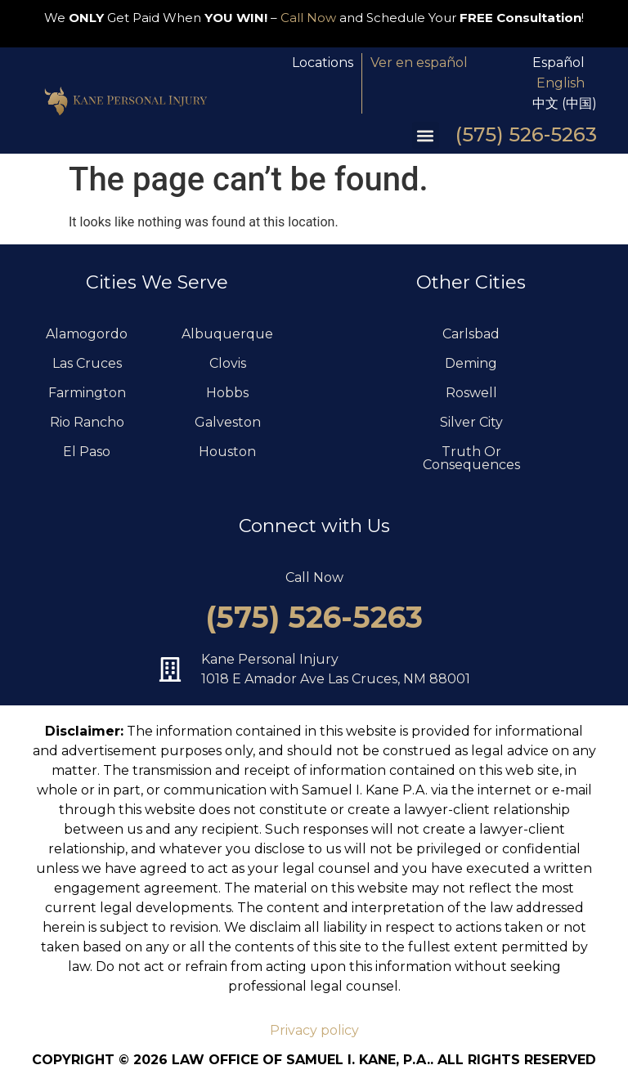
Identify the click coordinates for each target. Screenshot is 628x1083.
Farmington (87, 393)
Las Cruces (87, 363)
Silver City (471, 422)
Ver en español (419, 62)
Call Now (308, 17)
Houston (227, 451)
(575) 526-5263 (526, 134)
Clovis (227, 363)
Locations (322, 62)
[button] (425, 135)
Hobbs (227, 393)
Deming (471, 363)
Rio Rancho (87, 422)
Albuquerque (227, 334)
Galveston (228, 422)
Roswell (471, 393)
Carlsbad (471, 334)
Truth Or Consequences (471, 458)
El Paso (86, 451)
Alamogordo (87, 334)
